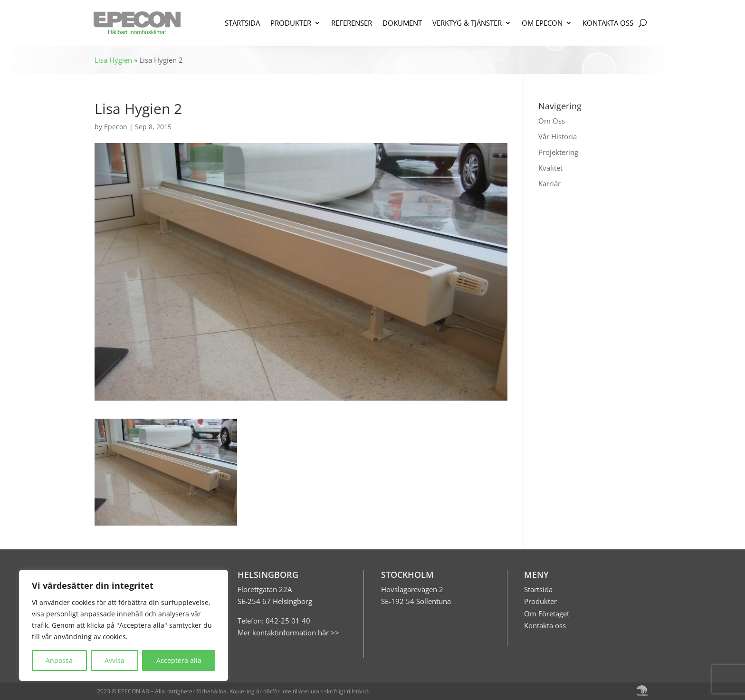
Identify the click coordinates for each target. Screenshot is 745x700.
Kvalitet (550, 168)
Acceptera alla (178, 660)
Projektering (558, 152)
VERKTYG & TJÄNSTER (467, 23)
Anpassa (59, 660)
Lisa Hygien (113, 60)
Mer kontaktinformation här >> (288, 632)
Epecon (115, 126)
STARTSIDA (242, 23)
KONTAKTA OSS (608, 23)
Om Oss (551, 120)
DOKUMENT (402, 23)
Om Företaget (546, 613)
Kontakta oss (545, 625)
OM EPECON (542, 23)
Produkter (540, 601)
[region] (123, 625)
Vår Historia (557, 136)
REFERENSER (351, 23)
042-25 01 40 (287, 620)
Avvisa (114, 660)
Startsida (538, 589)
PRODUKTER (290, 23)
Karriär (549, 183)
